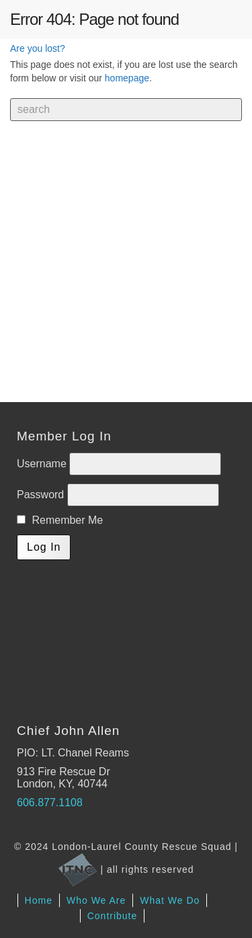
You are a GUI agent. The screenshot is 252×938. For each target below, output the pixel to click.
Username (43, 463)
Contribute (112, 916)
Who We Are (96, 900)
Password (42, 494)
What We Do (170, 900)
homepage (127, 78)
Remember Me (60, 520)
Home (38, 900)
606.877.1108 (50, 802)
